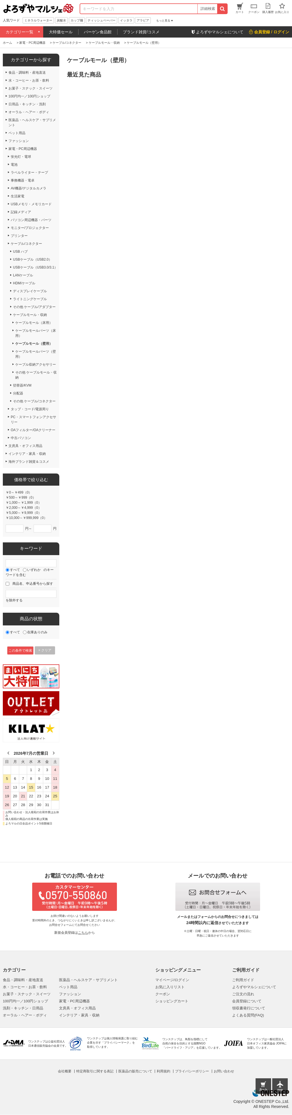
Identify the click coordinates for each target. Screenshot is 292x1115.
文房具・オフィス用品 (77, 1008)
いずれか (34, 570)
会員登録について (247, 1001)
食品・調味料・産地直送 (23, 980)
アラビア (143, 20)
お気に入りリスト (170, 987)
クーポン (162, 994)
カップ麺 (77, 20)
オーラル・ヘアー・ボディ (25, 1015)
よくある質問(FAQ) (248, 1015)
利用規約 (163, 1071)
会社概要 (64, 1071)
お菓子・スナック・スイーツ (27, 994)
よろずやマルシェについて (254, 987)
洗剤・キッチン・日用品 (23, 1008)
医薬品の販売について (135, 1071)
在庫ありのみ (37, 632)
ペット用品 (68, 987)
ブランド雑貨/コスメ (141, 32)
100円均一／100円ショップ (25, 1001)
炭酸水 (61, 20)
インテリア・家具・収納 (79, 1015)
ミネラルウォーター (38, 20)
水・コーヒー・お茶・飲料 (25, 987)
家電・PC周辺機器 (74, 1001)
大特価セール (61, 32)
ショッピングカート (171, 1001)
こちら (83, 933)
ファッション (70, 994)
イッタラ (126, 20)
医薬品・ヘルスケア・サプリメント (88, 980)
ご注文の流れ (243, 994)
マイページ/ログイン (172, 980)
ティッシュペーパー (102, 20)
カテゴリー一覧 (19, 32)
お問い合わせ (224, 1071)
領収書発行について (248, 1008)
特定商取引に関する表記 (95, 1071)
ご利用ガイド (243, 980)
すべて (15, 570)
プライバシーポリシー (192, 1071)
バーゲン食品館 (98, 32)
